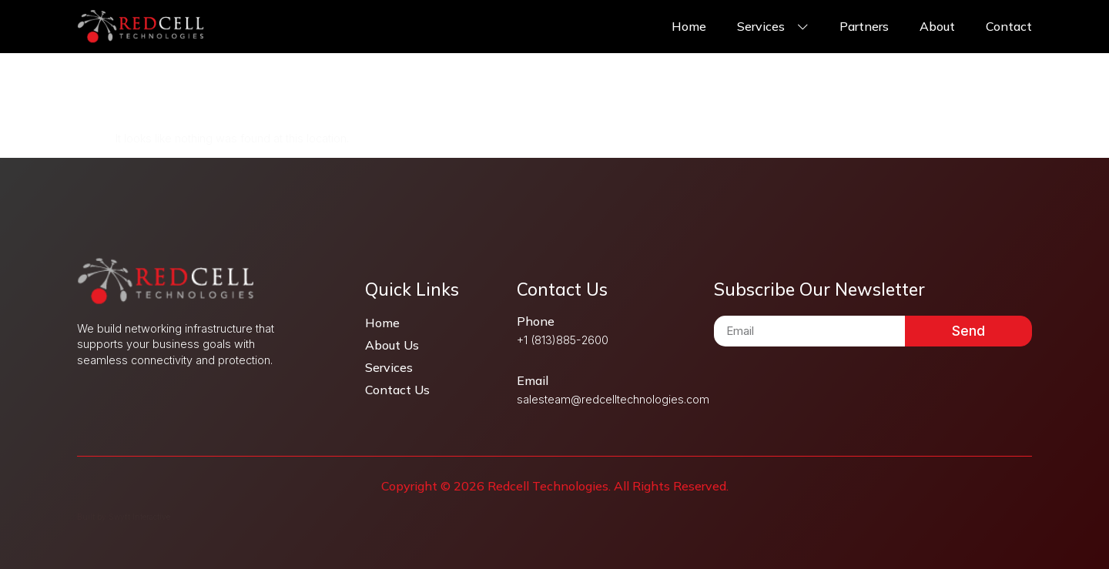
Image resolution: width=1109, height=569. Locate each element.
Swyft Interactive (139, 516)
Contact (1009, 26)
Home (689, 26)
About (937, 26)
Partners (864, 26)
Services (773, 26)
